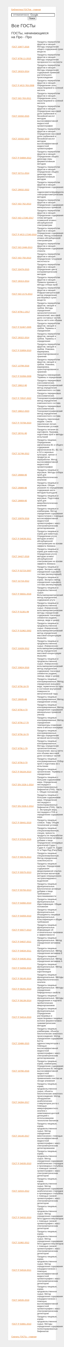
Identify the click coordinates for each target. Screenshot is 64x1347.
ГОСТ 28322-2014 (20, 337)
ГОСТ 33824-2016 (20, 667)
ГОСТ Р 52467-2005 (21, 327)
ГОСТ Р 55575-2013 (21, 872)
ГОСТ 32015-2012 (20, 1191)
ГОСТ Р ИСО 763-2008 (23, 85)
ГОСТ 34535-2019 (20, 1300)
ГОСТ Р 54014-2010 (21, 1017)
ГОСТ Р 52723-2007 (21, 570)
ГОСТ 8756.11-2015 (21, 58)
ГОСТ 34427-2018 (20, 556)
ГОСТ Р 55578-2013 (21, 857)
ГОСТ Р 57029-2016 (21, 839)
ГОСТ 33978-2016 (20, 518)
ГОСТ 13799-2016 (20, 366)
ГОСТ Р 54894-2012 (21, 158)
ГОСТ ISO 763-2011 (21, 98)
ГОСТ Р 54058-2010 (21, 968)
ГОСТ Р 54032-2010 (21, 1217)
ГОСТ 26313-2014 (20, 281)
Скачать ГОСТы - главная (24, 1336)
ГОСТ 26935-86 (19, 699)
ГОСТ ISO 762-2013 (21, 204)
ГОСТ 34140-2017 (20, 1136)
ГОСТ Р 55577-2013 (21, 930)
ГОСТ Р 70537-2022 (21, 398)
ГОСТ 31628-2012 (20, 648)
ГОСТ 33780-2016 (20, 1071)
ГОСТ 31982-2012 (20, 1242)
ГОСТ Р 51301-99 (20, 611)
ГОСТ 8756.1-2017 (21, 312)
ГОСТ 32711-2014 (20, 173)
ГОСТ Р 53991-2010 (21, 1324)
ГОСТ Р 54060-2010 (21, 903)
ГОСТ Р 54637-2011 (21, 941)
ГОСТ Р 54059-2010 (21, 916)
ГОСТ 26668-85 (19, 475)
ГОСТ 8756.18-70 (20, 686)
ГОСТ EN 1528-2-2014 (22, 806)
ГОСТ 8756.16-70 (20, 734)
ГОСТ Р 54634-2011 (21, 951)
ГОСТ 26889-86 (19, 488)
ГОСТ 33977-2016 (20, 47)
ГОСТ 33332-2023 (20, 138)
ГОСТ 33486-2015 (20, 1043)
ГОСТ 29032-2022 (20, 189)
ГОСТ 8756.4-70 (19, 709)
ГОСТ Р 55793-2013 (21, 890)
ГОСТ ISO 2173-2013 (22, 294)
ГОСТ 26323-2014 (20, 71)
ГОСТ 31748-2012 (20, 453)
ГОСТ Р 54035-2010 (21, 1163)
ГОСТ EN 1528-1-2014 (22, 784)
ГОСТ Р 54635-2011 (21, 959)
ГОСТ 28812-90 (19, 385)
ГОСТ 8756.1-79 (19, 748)
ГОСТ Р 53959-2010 (21, 350)
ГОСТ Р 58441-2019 (21, 822)
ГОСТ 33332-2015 (20, 116)
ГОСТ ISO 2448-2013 (22, 247)
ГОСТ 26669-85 (19, 500)
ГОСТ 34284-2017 (20, 1102)
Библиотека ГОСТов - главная (26, 9)
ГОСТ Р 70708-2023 (21, 423)
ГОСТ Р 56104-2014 (21, 771)
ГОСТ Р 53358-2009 (21, 376)
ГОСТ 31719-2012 (20, 581)
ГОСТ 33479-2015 (20, 269)
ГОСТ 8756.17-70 (20, 722)
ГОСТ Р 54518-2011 (21, 1270)
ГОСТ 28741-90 (19, 433)
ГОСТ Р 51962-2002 (21, 630)
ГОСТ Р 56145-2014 (21, 978)
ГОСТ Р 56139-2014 (21, 1000)
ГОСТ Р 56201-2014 (21, 989)
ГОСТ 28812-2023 (20, 411)
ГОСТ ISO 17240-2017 (22, 218)
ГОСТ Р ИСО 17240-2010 (24, 234)
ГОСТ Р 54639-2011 (21, 538)
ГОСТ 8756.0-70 (19, 762)
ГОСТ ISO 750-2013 (21, 258)
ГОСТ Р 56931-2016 (21, 594)
